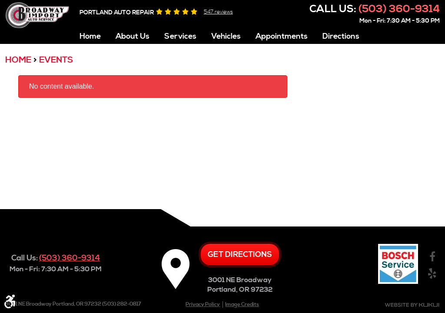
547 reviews (218, 12)
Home (90, 36)
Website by (412, 305)
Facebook (432, 257)
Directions (340, 36)
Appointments (282, 36)
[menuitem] (90, 34)
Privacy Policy (203, 304)
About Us (132, 36)
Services (180, 36)
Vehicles (226, 36)
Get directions (240, 255)
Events (56, 60)
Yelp (432, 273)
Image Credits (242, 304)
